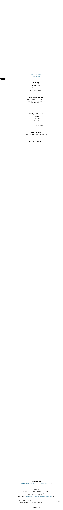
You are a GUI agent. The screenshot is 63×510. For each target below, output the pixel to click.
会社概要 (58, 501)
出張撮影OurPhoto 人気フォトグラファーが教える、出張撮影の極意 (36, 483)
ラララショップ (36, 74)
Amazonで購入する (36, 76)
